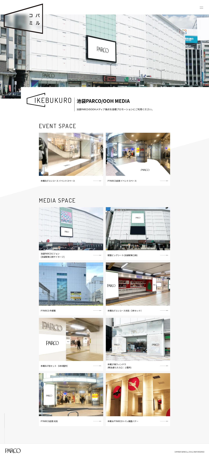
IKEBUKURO (53, 100)
